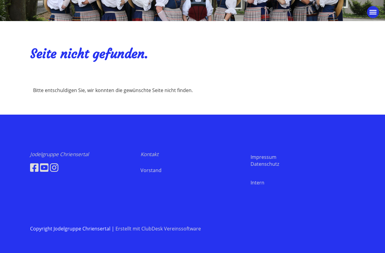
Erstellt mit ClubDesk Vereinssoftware (158, 228)
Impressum (263, 157)
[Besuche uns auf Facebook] (34, 167)
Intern (257, 182)
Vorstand (151, 170)
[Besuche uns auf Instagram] (54, 167)
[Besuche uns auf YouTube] (44, 167)
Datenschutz (265, 164)
